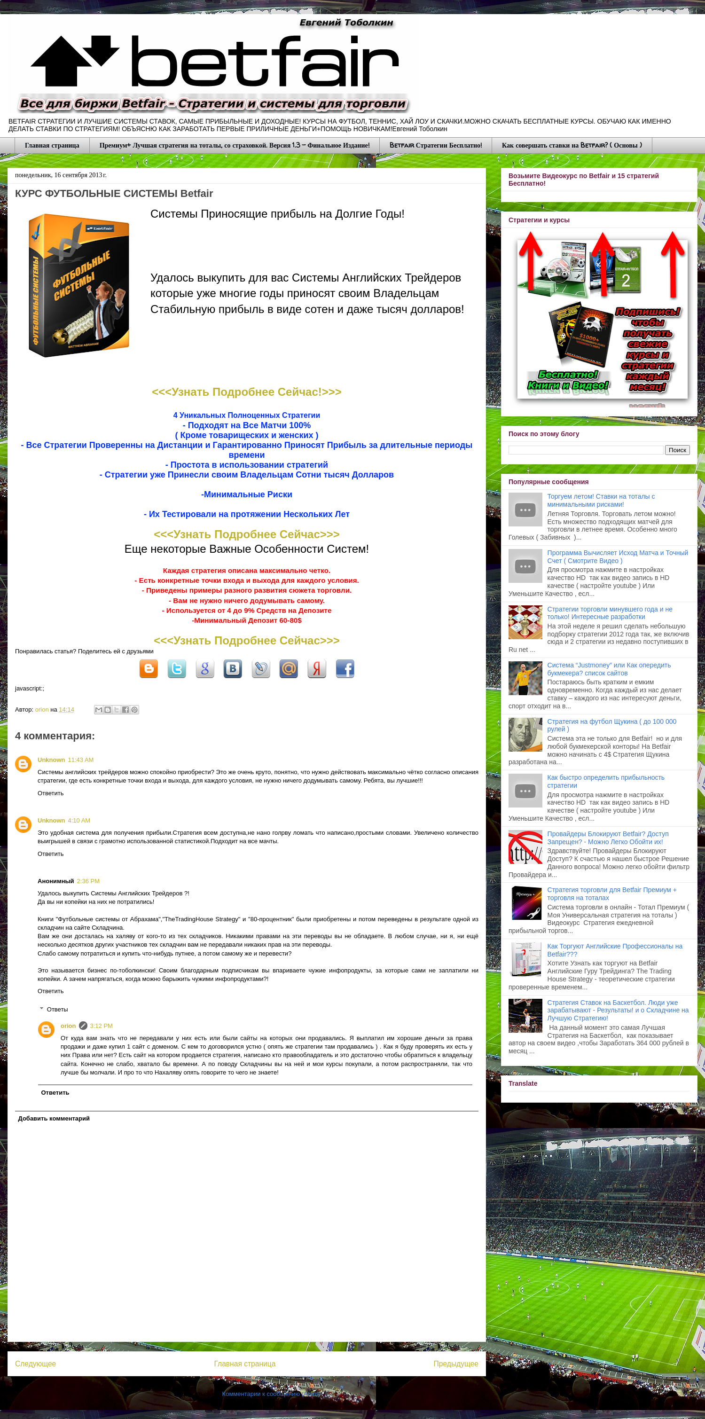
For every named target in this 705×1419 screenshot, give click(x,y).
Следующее (35, 1364)
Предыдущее (456, 1364)
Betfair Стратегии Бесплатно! (436, 145)
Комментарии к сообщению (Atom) (271, 1393)
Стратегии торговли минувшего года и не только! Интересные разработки (610, 613)
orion (43, 709)
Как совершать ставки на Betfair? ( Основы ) (572, 145)
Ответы (57, 1009)
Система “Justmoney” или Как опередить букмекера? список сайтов (609, 669)
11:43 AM (81, 759)
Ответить (51, 793)
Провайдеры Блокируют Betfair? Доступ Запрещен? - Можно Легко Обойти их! (608, 838)
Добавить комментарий (54, 1118)
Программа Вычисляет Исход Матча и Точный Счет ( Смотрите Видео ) (618, 556)
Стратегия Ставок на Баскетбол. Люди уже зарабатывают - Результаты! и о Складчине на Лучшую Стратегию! (618, 1010)
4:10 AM (79, 820)
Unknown (51, 759)
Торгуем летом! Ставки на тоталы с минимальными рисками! (601, 500)
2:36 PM (88, 881)
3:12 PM (101, 1025)
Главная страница (52, 145)
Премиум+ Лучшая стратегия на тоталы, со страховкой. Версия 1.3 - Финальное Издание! (234, 145)
